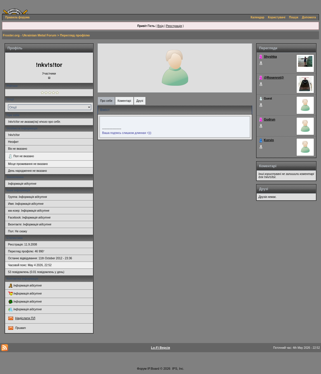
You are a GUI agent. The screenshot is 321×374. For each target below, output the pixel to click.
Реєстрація (174, 26)
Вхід (160, 26)
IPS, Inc (177, 368)
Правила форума (17, 17)
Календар (257, 17)
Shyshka (270, 56)
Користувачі (276, 17)
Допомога (309, 17)
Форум (141, 368)
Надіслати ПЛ (25, 318)
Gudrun (269, 119)
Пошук (293, 17)
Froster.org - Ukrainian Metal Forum (29, 35)
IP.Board (153, 368)
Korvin (269, 140)
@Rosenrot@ (274, 77)
